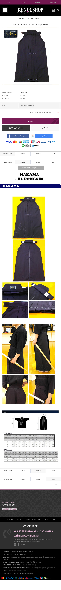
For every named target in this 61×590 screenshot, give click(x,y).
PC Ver (52, 520)
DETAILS (23, 154)
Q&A (53, 154)
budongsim (35, 18)
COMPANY (10, 520)
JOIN (23, 2)
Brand (22, 18)
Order (30, 121)
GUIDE (18, 520)
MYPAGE (38, 2)
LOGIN (7, 2)
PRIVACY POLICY (41, 520)
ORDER (53, 2)
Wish (45, 128)
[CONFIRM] (32, 565)
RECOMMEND (7, 154)
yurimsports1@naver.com (17, 570)
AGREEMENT (28, 520)
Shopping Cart (16, 128)
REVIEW (38, 154)
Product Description (30, 168)
